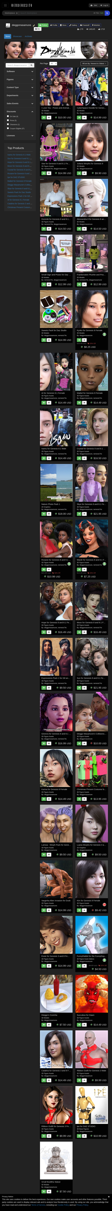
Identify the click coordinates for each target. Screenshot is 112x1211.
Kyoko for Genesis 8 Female (89, 330)
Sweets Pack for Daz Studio (19, 192)
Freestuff (84, 25)
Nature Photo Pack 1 (50, 504)
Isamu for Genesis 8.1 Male (19, 155)
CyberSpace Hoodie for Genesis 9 (92, 108)
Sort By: (94, 64)
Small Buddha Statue (50, 1182)
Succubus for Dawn (85, 1015)
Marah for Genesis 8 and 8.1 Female (93, 560)
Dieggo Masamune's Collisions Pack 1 (24, 185)
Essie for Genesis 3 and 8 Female (56, 956)
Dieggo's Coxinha (49, 1015)
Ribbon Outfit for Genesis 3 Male (91, 1070)
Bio (37, 29)
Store (63, 25)
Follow (43, 25)
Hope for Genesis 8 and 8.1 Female (22, 162)
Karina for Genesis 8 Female (54, 789)
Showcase (17, 36)
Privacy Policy (82, 1205)
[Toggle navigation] (5, 5)
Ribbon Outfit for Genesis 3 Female (57, 1126)
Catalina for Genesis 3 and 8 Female (23, 204)
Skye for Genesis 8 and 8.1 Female (22, 188)
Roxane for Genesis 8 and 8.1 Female (23, 173)
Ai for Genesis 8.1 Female (18, 200)
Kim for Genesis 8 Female (88, 900)
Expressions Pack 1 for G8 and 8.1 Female (25, 196)
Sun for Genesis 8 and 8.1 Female (22, 158)
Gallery (73, 25)
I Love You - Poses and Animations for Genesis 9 (63, 108)
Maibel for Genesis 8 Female (20, 181)
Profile (53, 25)
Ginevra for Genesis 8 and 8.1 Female (58, 734)
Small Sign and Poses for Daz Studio (58, 274)
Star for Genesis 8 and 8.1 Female (56, 163)
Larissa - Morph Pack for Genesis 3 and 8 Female (63, 845)
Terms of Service (38, 1205)
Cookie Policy (63, 1205)
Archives (28, 36)
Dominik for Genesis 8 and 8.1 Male (57, 219)
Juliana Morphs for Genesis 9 (90, 163)
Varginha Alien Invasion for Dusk (56, 900)
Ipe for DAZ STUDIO (16, 177)
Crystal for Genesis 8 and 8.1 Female (23, 170)
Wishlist (96, 25)
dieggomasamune (50, 113)
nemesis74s (48, 169)
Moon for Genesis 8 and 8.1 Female (23, 166)
